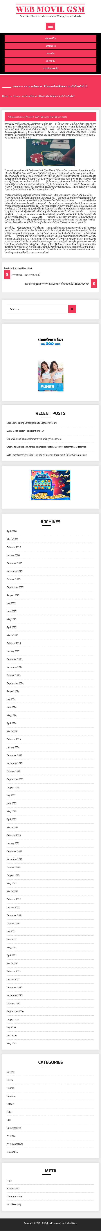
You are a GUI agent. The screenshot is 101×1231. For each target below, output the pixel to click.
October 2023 (13, 771)
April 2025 (11, 627)
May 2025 (11, 619)
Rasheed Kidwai (17, 116)
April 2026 (11, 531)
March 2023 (12, 827)
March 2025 (12, 635)
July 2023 (11, 795)
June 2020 (11, 1035)
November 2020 (14, 995)
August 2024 (13, 691)
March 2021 (12, 963)
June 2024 (11, 707)
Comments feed (15, 1196)
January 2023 (13, 843)
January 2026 (13, 555)
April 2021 (11, 955)
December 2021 (14, 915)
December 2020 (14, 987)
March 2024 (12, 731)
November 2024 (14, 667)
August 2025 (13, 595)
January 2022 (13, 907)
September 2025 (15, 587)
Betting (10, 1072)
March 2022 (12, 891)
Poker (9, 1112)
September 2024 (15, 683)
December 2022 (14, 851)
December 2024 (14, 659)
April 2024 (11, 723)
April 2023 (11, 819)
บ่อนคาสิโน (50, 38)
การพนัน (51, 53)
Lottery (50, 61)
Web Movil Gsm (50, 9)
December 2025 (14, 563)
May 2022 (11, 883)
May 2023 (11, 811)
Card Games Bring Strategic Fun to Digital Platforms (32, 423)
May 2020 (11, 1043)
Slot (9, 1120)
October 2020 (13, 1003)
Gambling (50, 46)
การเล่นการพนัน (50, 68)
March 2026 (12, 539)
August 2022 (13, 875)
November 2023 (14, 763)
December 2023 (14, 755)
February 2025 (14, 643)
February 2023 (14, 835)
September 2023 (15, 779)
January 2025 (13, 651)
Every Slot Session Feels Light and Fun (25, 431)
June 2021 (11, 939)
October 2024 (13, 675)
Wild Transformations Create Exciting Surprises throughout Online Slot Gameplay (47, 455)
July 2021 (11, 931)
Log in (9, 1180)
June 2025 (11, 611)
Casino (46, 116)
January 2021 (13, 979)
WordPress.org (14, 1204)
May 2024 (11, 715)
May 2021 (11, 947)
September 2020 (15, 1011)
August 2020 (13, 1019)
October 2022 (13, 867)
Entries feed (13, 1188)
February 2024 (14, 739)
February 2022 (14, 899)
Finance (10, 1088)
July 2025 (11, 603)
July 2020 (11, 1027)
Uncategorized (14, 1128)
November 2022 (14, 859)
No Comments (61, 116)
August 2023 (13, 787)
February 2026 (14, 547)
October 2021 (13, 923)
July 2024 (11, 699)
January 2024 (13, 747)
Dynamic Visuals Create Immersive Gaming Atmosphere (34, 439)
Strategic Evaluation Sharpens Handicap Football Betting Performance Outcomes (46, 447)
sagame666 (37, 217)
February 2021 (14, 971)
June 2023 (11, 803)
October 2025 (13, 579)
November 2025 (14, 571)
